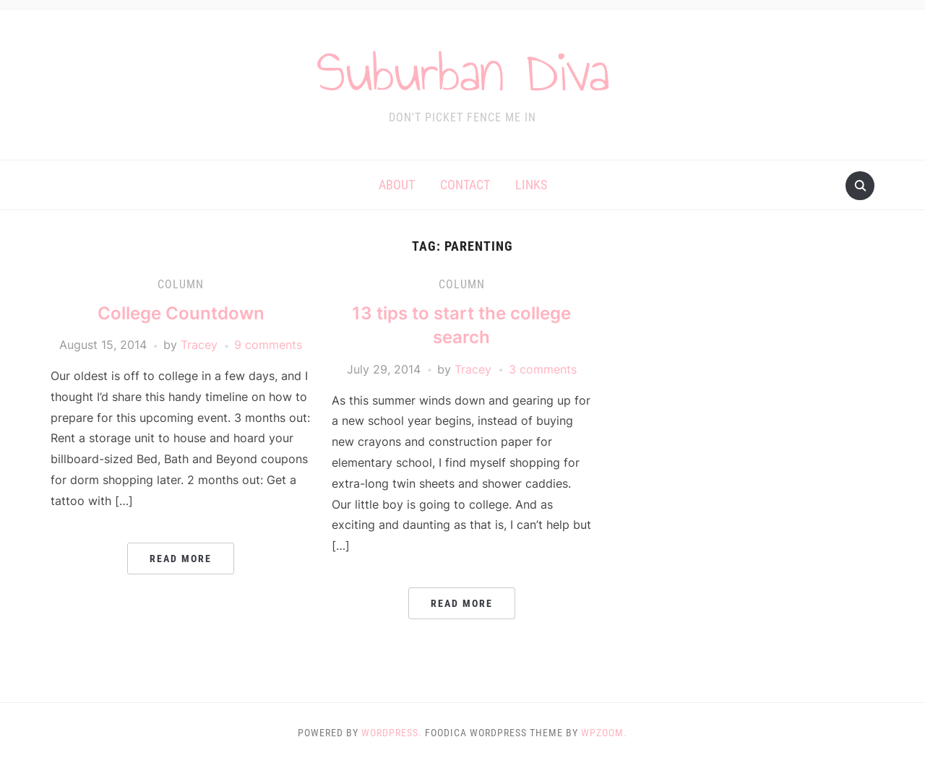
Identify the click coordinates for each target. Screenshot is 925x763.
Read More (181, 558)
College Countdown (181, 313)
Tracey (199, 344)
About (397, 184)
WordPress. (391, 732)
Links (531, 184)
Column (181, 284)
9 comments (268, 344)
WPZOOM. (604, 732)
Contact (465, 184)
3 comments (543, 369)
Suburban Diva (463, 71)
